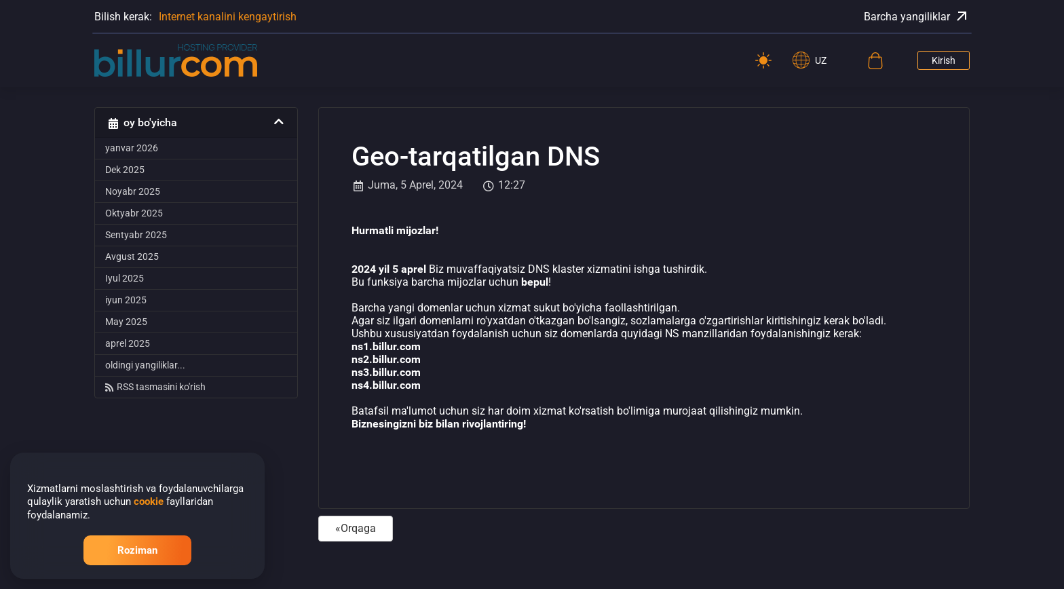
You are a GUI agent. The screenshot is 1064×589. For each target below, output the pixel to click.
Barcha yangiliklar (917, 16)
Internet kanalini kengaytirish (228, 16)
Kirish (943, 60)
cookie (149, 501)
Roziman (137, 550)
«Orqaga (355, 528)
